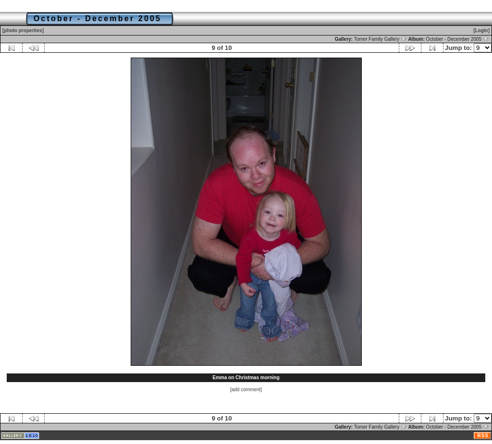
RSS (483, 435)
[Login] (481, 30)
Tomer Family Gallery (380, 39)
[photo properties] (23, 30)
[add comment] (246, 389)
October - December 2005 (457, 39)
